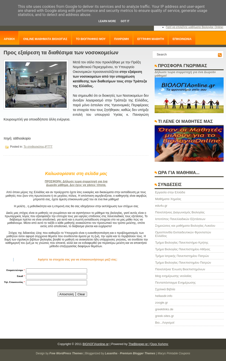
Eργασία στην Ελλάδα (170, 192)
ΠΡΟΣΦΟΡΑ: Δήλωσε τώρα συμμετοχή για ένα (76, 181)
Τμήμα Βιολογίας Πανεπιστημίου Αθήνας (182, 249)
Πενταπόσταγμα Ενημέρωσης (175, 282)
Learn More (107, 21)
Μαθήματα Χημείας (168, 199)
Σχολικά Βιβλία (165, 289)
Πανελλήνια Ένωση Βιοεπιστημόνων (180, 269)
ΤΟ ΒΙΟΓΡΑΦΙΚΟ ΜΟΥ (91, 39)
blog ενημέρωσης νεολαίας (173, 276)
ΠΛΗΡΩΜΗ (121, 39)
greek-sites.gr (164, 316)
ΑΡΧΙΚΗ (9, 39)
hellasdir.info (163, 296)
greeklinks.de (164, 309)
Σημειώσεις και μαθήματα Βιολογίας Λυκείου (185, 225)
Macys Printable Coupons (173, 353)
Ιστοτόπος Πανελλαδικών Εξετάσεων (180, 219)
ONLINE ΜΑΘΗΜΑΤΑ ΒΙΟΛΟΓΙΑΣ (45, 39)
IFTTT (49, 146)
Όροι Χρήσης (159, 344)
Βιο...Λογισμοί (164, 322)
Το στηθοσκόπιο (34, 146)
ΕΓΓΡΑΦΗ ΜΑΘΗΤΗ (150, 39)
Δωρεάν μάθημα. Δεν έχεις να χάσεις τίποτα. (76, 185)
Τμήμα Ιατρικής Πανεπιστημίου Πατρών (182, 256)
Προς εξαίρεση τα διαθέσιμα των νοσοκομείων (61, 52)
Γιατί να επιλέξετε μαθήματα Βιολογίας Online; (195, 27)
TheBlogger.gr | (139, 344)
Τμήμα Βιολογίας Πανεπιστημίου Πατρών (183, 262)
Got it (125, 21)
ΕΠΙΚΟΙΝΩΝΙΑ (182, 39)
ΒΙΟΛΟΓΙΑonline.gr (96, 344)
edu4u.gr (161, 205)
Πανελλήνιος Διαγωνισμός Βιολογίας (180, 212)
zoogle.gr (161, 302)
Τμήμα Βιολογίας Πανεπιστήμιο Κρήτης (181, 242)
